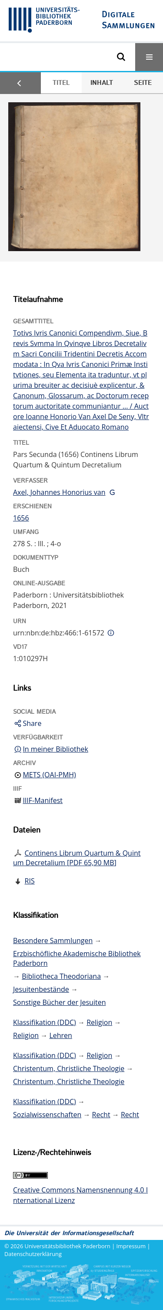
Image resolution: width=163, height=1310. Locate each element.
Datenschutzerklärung (33, 1254)
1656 (21, 518)
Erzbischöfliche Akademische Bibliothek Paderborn (77, 958)
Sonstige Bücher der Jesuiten (59, 1002)
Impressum (131, 1246)
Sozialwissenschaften (47, 1114)
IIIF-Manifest (43, 800)
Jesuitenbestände (41, 989)
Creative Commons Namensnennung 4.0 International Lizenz (80, 1195)
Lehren (60, 1035)
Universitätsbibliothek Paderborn (67, 1246)
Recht (101, 1114)
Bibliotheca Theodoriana (61, 976)
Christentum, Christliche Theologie (68, 1068)
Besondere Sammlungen (53, 940)
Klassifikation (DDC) (44, 1022)
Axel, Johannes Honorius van (59, 492)
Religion (99, 1022)
